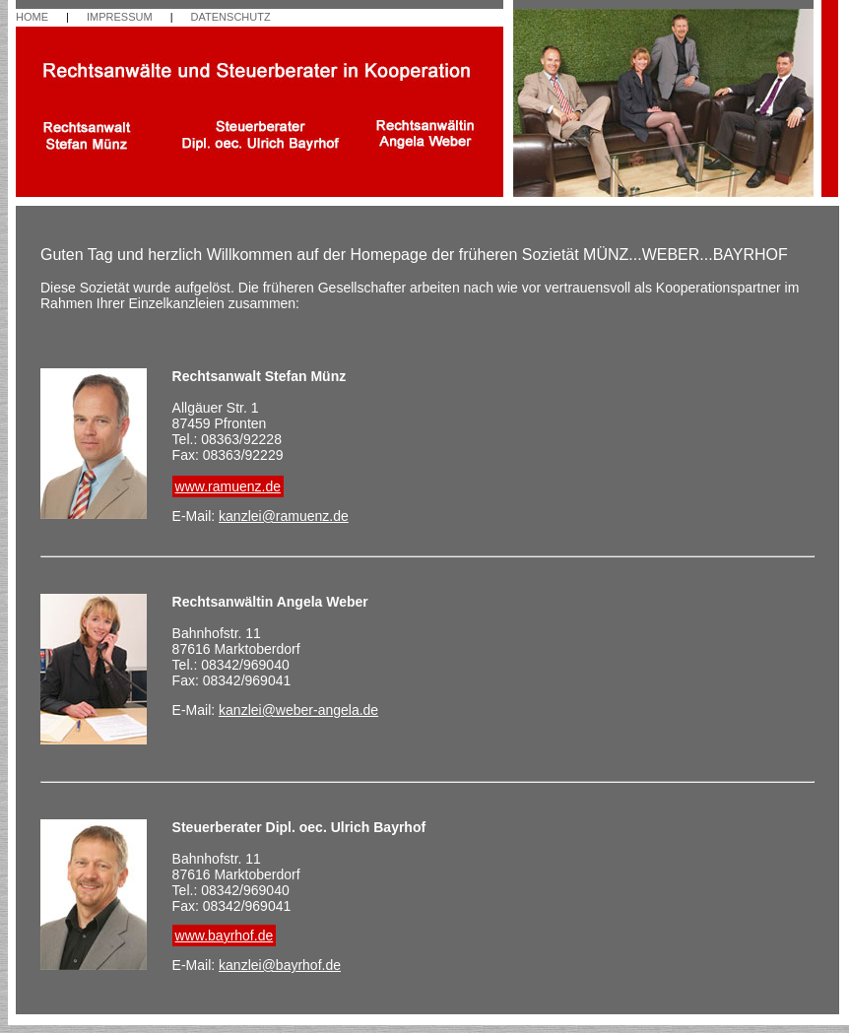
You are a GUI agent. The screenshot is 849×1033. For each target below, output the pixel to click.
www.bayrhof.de (224, 935)
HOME (32, 17)
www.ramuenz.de (228, 486)
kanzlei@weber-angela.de (298, 710)
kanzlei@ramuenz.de (284, 516)
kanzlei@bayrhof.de (280, 965)
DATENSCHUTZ (231, 17)
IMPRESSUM (120, 17)
